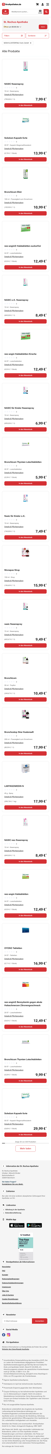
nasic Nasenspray (13, 624)
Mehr (43, 27)
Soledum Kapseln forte (15, 138)
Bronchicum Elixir (13, 192)
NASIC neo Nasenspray (16, 840)
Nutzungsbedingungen (10, 1279)
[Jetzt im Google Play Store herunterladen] (34, 1225)
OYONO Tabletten (13, 948)
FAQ (3, 1271)
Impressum (6, 1287)
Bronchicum (10, 678)
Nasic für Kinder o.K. (14, 516)
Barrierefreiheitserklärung (11, 1303)
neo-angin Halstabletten (16, 894)
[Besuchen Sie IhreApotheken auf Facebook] (3, 1334)
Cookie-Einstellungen (10, 1299)
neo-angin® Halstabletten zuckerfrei (22, 246)
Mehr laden (25, 1148)
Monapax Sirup (12, 570)
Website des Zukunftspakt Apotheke (15, 1349)
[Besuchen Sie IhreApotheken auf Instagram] (8, 1334)
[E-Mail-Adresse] (17, 1321)
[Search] (46, 11)
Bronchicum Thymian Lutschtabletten (22, 462)
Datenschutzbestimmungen (12, 1283)
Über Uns (5, 1291)
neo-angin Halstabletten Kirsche (20, 354)
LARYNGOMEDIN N (14, 786)
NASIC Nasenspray (14, 84)
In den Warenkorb (25, 105)
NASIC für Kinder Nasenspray (19, 408)
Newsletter (6, 1267)
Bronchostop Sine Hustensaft (19, 732)
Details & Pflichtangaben (13, 95)
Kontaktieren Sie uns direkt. (12, 1184)
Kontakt (5, 1275)
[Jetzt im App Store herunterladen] (16, 1225)
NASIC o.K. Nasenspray (16, 300)
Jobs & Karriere (8, 1295)
